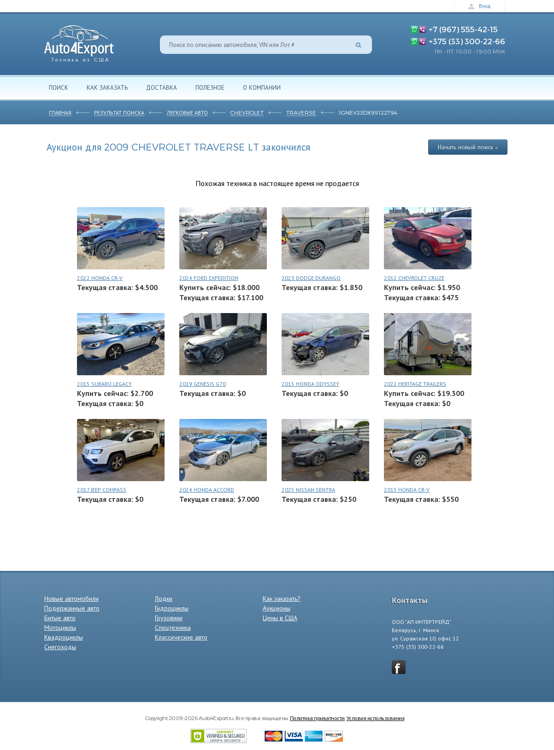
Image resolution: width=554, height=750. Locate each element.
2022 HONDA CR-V (100, 277)
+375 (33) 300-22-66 (467, 41)
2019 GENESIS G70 (202, 383)
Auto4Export (79, 41)
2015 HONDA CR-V (407, 489)
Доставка (161, 87)
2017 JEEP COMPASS (101, 489)
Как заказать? (282, 598)
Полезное (209, 87)
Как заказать (107, 87)
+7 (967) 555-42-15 (463, 29)
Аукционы (276, 608)
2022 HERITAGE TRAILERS (415, 383)
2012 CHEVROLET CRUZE (414, 277)
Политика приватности (317, 718)
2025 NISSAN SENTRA (308, 489)
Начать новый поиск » (468, 147)
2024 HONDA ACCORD (206, 489)
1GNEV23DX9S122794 (368, 112)
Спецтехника (173, 627)
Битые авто (60, 618)
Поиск (58, 87)
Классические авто (181, 637)
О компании (262, 87)
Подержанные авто (72, 608)
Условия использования (376, 718)
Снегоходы (60, 647)
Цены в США (280, 618)
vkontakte (399, 667)
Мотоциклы (60, 627)
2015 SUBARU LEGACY (104, 383)
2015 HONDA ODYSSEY (310, 383)
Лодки (163, 598)
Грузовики (169, 618)
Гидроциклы (172, 608)
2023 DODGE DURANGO (311, 277)
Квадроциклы (63, 637)
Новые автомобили (71, 598)
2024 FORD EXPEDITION (208, 277)
